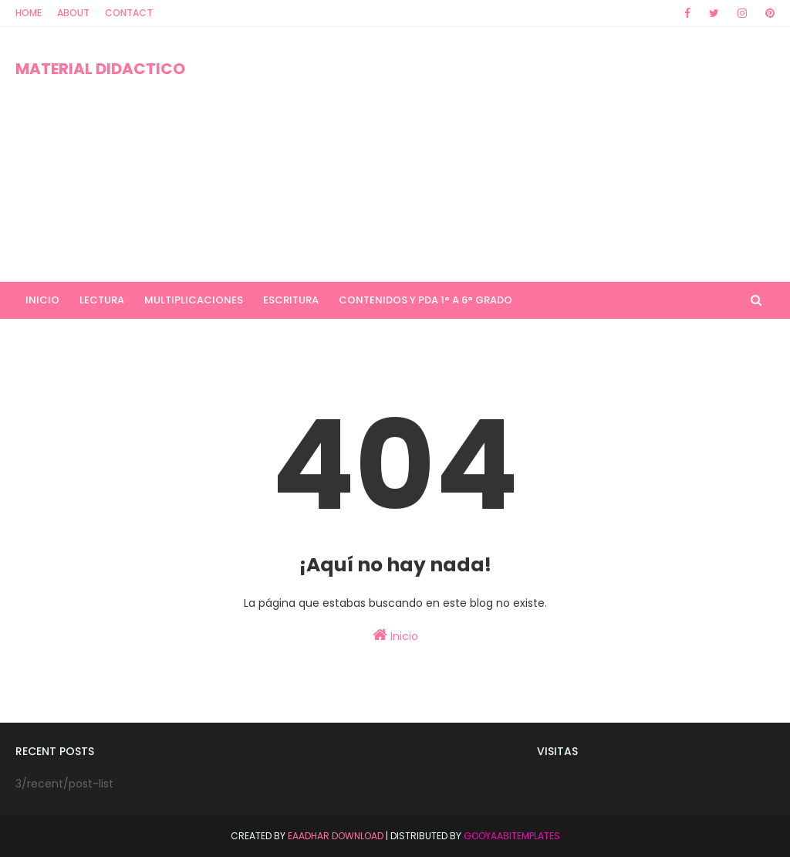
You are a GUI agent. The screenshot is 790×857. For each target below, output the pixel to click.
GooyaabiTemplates (512, 835)
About (73, 12)
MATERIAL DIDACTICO (100, 69)
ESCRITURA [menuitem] (291, 300)
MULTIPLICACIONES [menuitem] (193, 300)
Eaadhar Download (335, 835)
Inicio (395, 635)
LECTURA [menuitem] (101, 300)
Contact (129, 12)
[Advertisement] (509, 154)
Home (28, 12)
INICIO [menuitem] (42, 300)
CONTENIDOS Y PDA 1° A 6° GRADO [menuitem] (425, 300)
